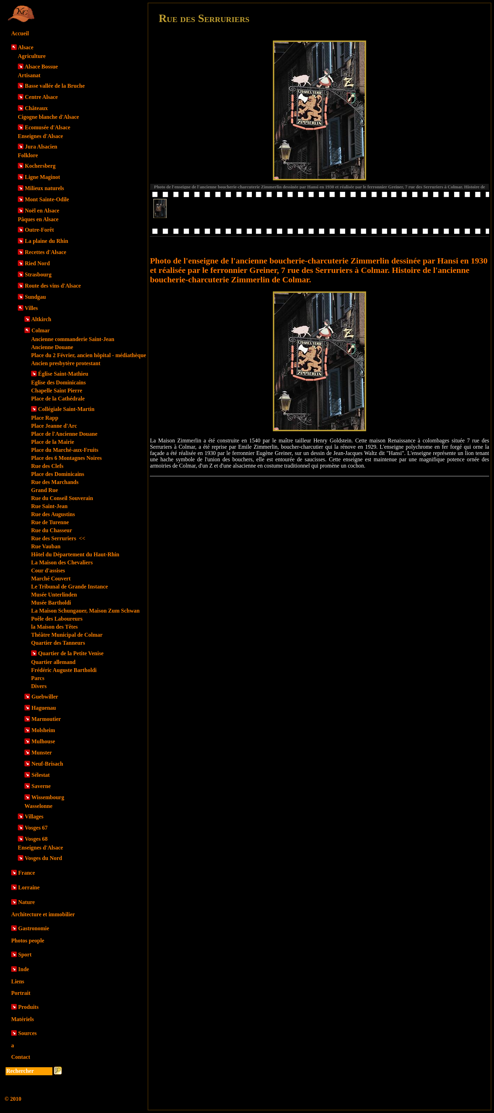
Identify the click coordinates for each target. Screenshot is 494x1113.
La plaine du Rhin (46, 241)
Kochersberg (40, 166)
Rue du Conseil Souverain (62, 498)
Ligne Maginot (42, 177)
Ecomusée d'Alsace (47, 127)
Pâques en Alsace (38, 219)
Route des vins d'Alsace (53, 286)
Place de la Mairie (52, 442)
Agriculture (32, 56)
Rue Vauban (45, 546)
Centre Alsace (41, 97)
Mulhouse (43, 741)
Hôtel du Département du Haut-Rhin (75, 554)
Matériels (22, 1019)
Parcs (37, 678)
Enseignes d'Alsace (40, 136)
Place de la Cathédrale (58, 399)
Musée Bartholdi (51, 603)
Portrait (20, 993)
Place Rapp (44, 418)
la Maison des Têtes (54, 627)
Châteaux (36, 108)
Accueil (20, 33)
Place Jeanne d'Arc (54, 426)
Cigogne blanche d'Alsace (48, 117)
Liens (17, 981)
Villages (34, 816)
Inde (23, 969)
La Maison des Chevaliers (62, 562)
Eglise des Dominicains (58, 382)
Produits (28, 1007)
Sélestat (40, 775)
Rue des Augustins (53, 514)
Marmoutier (46, 719)
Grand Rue (44, 490)
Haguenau (43, 708)
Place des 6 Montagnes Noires (66, 458)
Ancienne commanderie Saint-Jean (72, 339)
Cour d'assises (48, 570)
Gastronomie (33, 928)
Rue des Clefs (47, 466)
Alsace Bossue (41, 67)
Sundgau (35, 297)
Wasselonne (38, 806)
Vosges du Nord (43, 858)
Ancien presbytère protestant (65, 363)
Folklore (28, 155)
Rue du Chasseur (51, 530)
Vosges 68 (36, 839)
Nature (26, 902)
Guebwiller (44, 697)
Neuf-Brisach (47, 764)
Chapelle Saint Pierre (56, 390)
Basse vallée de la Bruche (55, 86)
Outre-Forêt (39, 230)
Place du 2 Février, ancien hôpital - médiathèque (88, 355)
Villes (31, 308)
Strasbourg (38, 274)
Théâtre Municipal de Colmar (67, 635)
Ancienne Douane (52, 347)
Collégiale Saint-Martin (66, 409)
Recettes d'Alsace (45, 252)
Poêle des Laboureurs (56, 619)
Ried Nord (37, 263)
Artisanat (29, 75)
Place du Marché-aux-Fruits (65, 450)
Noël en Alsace (42, 211)
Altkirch (41, 319)
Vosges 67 (36, 828)
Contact (20, 1057)
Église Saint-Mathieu (63, 374)
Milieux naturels (44, 188)
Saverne (41, 786)
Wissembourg (47, 797)
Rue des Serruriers (58, 538)
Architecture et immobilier (43, 914)
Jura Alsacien (41, 147)
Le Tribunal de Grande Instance (69, 587)
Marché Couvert (51, 578)
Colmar (40, 330)
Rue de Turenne (50, 522)
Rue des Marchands (55, 482)
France (26, 873)
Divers (38, 686)
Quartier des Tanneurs (58, 643)
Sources (27, 1033)
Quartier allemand (53, 662)
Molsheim (43, 730)
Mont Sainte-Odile (47, 199)
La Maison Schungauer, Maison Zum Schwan (85, 611)
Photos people (27, 941)
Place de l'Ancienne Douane (64, 434)
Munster (41, 753)
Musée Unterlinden (54, 595)
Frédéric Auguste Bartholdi (64, 670)
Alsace (25, 47)
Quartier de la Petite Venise (70, 653)
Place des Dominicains (57, 474)
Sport (24, 954)
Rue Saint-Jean (49, 506)
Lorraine (28, 887)
